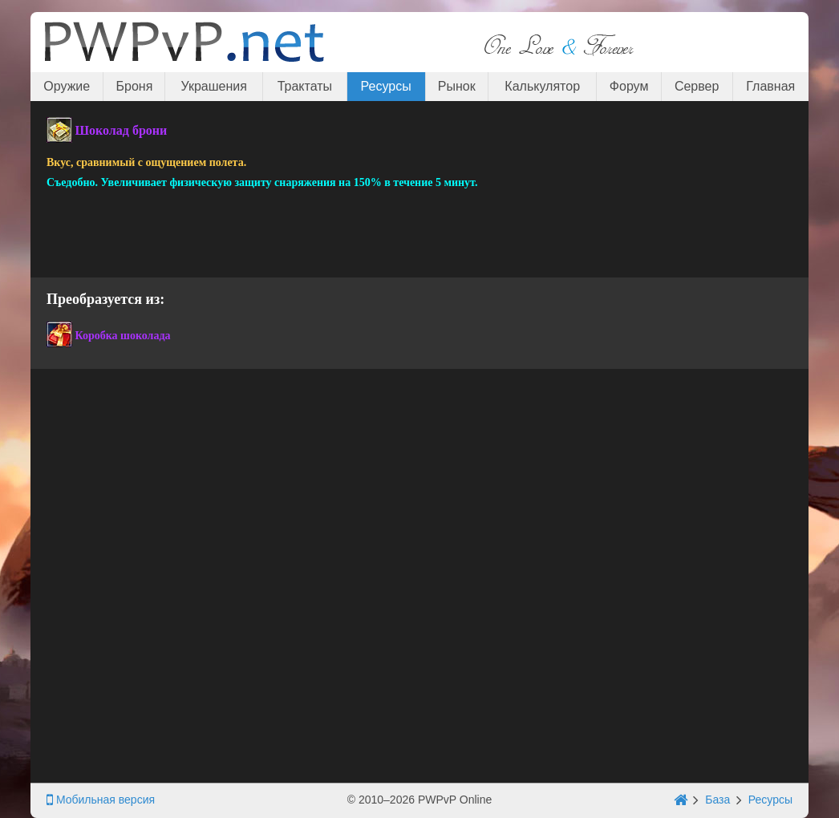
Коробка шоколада (123, 336)
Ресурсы (386, 86)
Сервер (697, 86)
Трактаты (305, 86)
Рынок (457, 86)
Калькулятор (542, 86)
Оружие (66, 86)
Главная (770, 86)
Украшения (214, 86)
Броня (134, 86)
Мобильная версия (101, 799)
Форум (629, 86)
